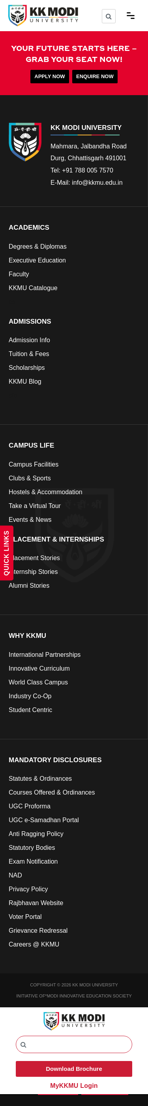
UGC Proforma (30, 806)
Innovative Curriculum (39, 668)
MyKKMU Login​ (74, 1085)
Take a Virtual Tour (35, 505)
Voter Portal (25, 916)
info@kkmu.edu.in (97, 182)
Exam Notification (33, 861)
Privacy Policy (28, 889)
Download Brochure (74, 1068)
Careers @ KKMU (34, 944)
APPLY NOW (49, 76)
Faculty (19, 274)
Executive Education (37, 260)
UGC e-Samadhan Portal (44, 820)
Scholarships (27, 367)
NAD (15, 875)
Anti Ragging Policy (36, 833)
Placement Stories (34, 558)
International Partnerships (45, 654)
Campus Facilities (33, 464)
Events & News (30, 519)
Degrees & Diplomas (38, 246)
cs (12, 301)
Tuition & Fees (29, 354)
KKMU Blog (25, 381)
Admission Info (29, 340)
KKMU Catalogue (33, 288)
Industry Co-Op (30, 696)
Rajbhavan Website (36, 903)
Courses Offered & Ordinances (52, 792)
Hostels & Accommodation (45, 492)
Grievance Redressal (38, 930)
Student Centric (30, 710)
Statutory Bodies (32, 847)
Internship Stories (33, 571)
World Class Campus (38, 682)
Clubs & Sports (30, 478)
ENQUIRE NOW (95, 76)
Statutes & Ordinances (40, 778)
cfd (13, 395)
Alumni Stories (29, 585)
